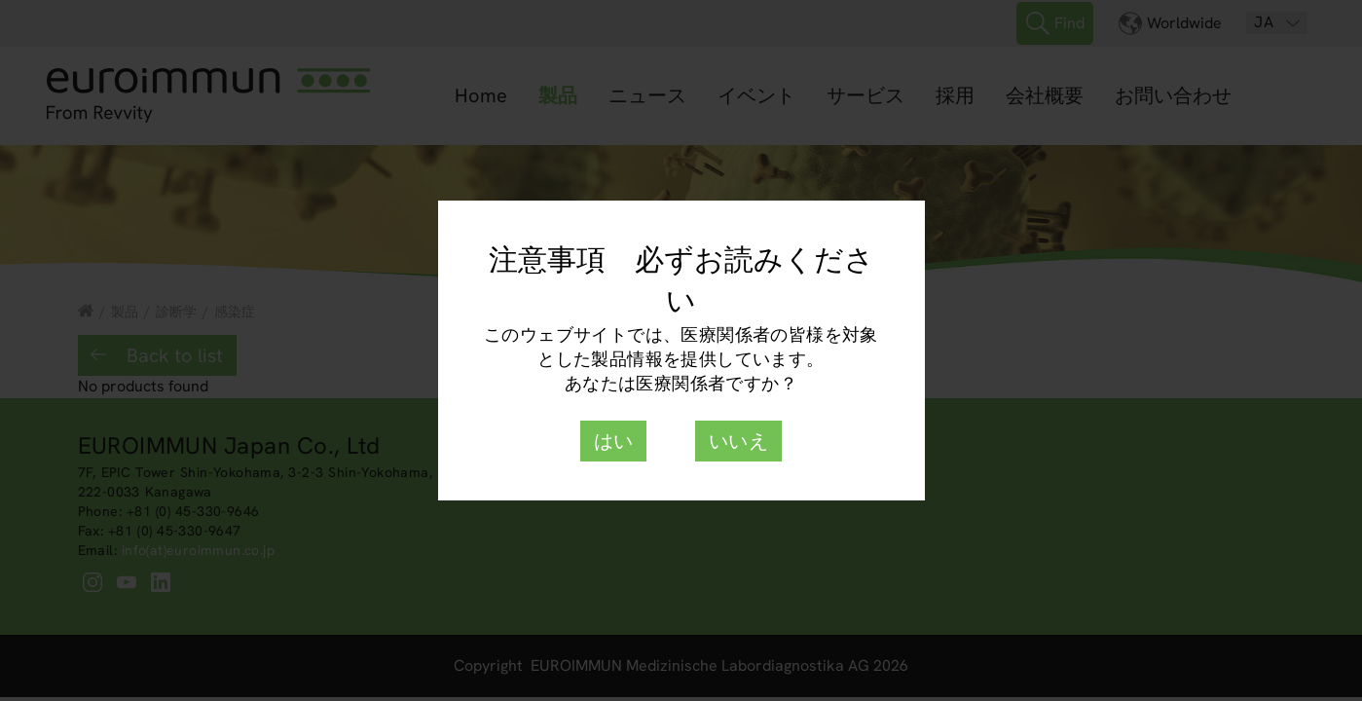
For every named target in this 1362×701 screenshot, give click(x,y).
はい (614, 441)
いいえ (738, 441)
